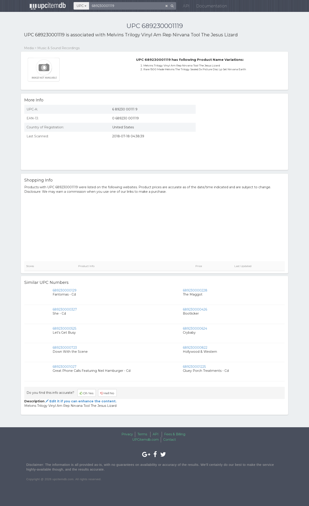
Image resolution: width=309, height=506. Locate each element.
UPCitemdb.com (145, 440)
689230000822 (195, 348)
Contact (169, 440)
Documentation (209, 6)
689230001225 (194, 367)
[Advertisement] (243, 134)
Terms (142, 434)
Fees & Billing (174, 434)
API (184, 6)
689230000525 (64, 328)
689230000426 (195, 309)
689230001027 (64, 367)
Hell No (107, 393)
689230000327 (65, 309)
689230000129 (64, 290)
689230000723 (65, 348)
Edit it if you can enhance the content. (80, 401)
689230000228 (195, 290)
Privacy (127, 434)
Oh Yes (86, 393)
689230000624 (195, 328)
